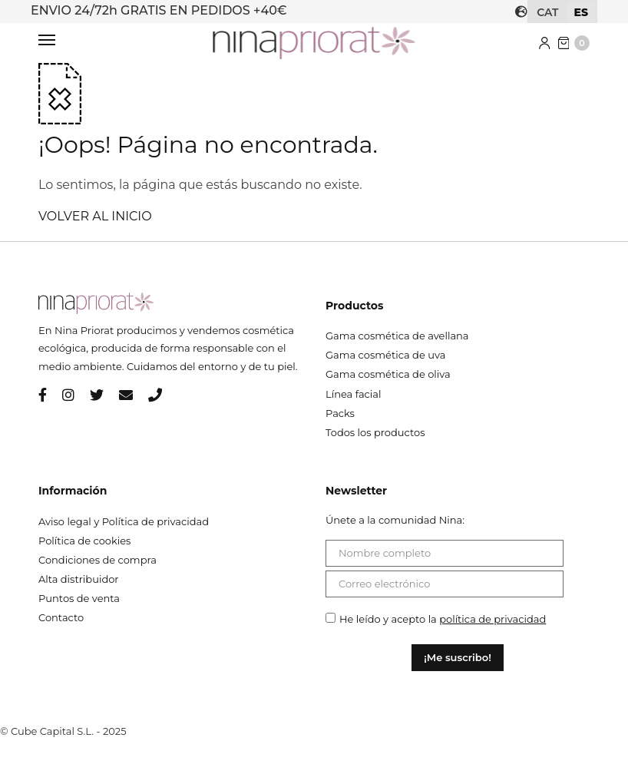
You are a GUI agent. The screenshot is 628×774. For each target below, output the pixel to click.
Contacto (61, 617)
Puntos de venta (79, 598)
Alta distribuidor (78, 579)
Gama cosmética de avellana (397, 335)
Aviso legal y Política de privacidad (123, 521)
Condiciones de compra (97, 560)
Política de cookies (84, 540)
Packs (340, 413)
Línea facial (354, 394)
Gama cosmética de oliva (388, 374)
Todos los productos (375, 432)
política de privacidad (492, 619)
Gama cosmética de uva (385, 355)
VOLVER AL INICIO (95, 216)
